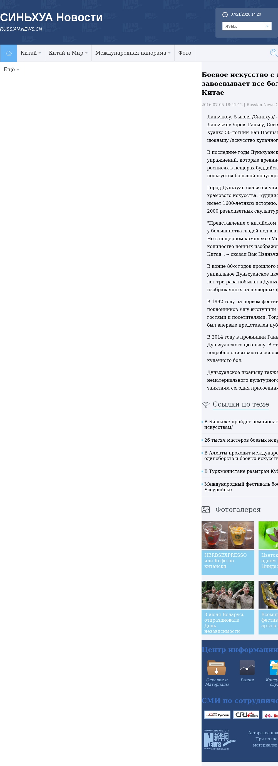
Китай (31, 53)
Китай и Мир (68, 53)
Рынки (247, 680)
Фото (184, 53)
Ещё (11, 69)
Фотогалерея (238, 510)
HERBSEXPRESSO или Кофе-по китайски (225, 561)
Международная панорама (133, 53)
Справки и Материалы (217, 682)
